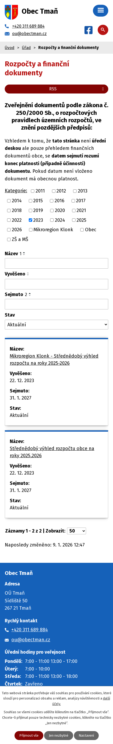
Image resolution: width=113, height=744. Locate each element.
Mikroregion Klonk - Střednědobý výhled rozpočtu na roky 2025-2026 (54, 359)
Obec (90, 230)
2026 (17, 230)
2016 (59, 201)
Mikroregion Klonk (53, 230)
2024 (60, 220)
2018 (17, 210)
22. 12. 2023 (22, 380)
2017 (81, 201)
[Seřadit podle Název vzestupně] (24, 253)
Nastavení (86, 735)
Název (13, 254)
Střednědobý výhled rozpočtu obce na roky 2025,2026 (52, 452)
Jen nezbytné (58, 735)
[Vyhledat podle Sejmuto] (56, 304)
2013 (82, 191)
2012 (61, 191)
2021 (81, 210)
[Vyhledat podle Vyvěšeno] (56, 284)
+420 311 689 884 (29, 630)
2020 (60, 210)
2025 (81, 220)
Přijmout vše (29, 735)
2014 (17, 201)
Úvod (9, 47)
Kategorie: (16, 191)
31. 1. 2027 (20, 398)
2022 (17, 220)
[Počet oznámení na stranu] (76, 531)
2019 (38, 210)
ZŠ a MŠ (20, 239)
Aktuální (19, 415)
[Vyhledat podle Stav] (56, 324)
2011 (40, 191)
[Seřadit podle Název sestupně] (24, 255)
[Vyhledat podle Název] (56, 263)
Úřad (26, 47)
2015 (38, 201)
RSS (77, 88)
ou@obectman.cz (30, 640)
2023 (38, 220)
